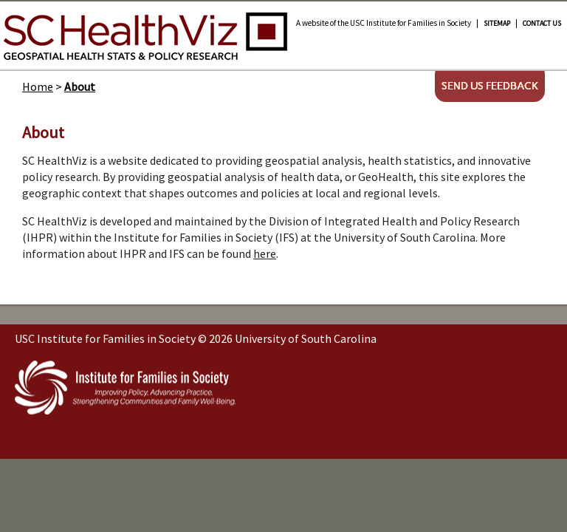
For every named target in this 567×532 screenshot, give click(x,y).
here (264, 253)
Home (37, 86)
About (79, 86)
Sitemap (497, 23)
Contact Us (542, 23)
